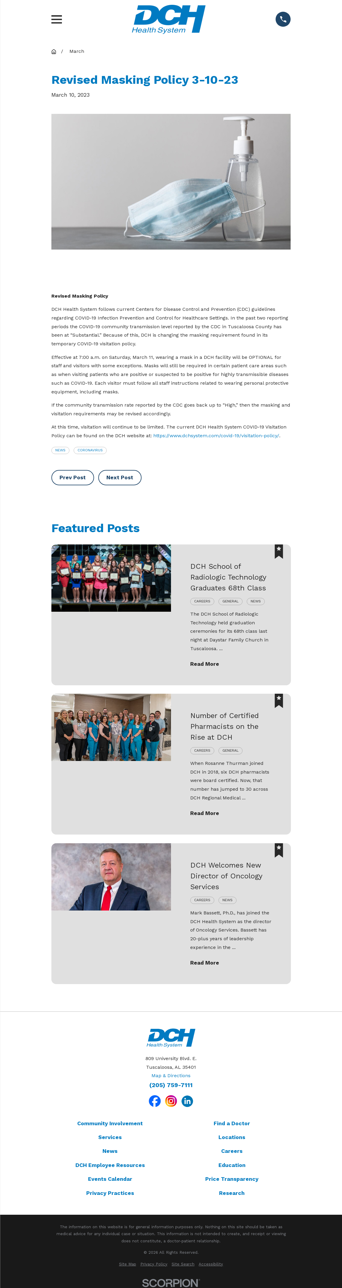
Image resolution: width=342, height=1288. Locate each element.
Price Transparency (231, 1179)
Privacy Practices (110, 1193)
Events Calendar (110, 1179)
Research (232, 1193)
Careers (232, 1151)
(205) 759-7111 (171, 1085)
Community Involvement (110, 1123)
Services (110, 1137)
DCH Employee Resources (110, 1165)
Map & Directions (171, 1075)
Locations (231, 1137)
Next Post (119, 477)
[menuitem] (127, 1264)
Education (232, 1165)
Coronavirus (90, 450)
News (60, 450)
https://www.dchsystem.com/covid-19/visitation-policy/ (216, 435)
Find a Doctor (232, 1123)
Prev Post (73, 477)
